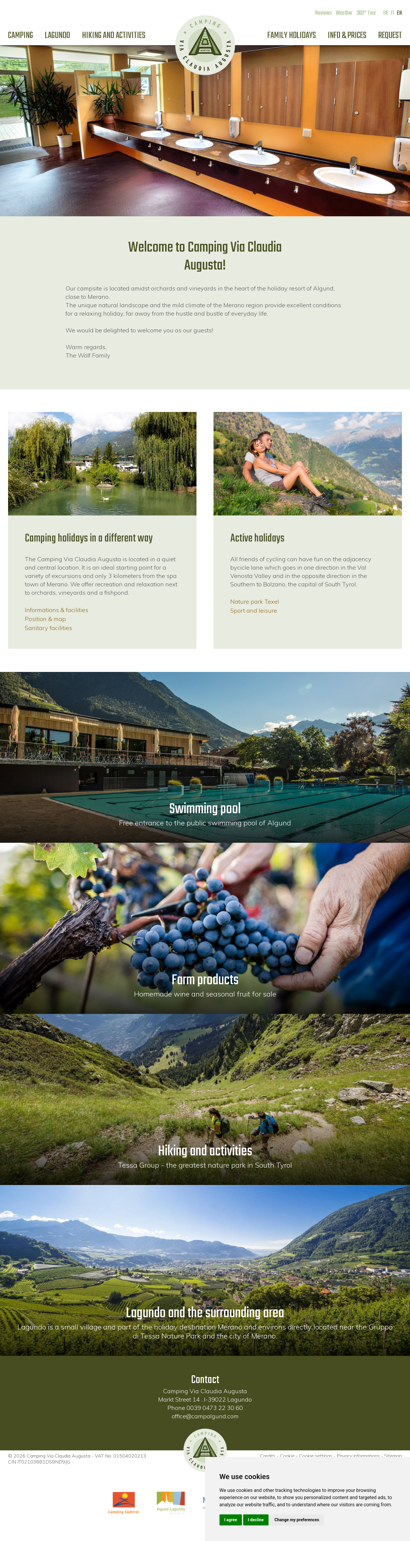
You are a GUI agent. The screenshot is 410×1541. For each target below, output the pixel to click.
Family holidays (291, 35)
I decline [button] (256, 1519)
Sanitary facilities (48, 628)
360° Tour (366, 13)
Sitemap (393, 1456)
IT (392, 13)
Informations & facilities (56, 610)
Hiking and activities (113, 35)
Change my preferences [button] (297, 1519)
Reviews (323, 13)
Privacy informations (358, 1456)
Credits (267, 1456)
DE (385, 13)
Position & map (45, 619)
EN (399, 13)
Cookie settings (315, 1456)
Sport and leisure (253, 610)
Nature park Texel (254, 601)
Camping (20, 35)
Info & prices (347, 35)
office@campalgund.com (205, 1416)
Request (390, 35)
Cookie (287, 1456)
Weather (344, 13)
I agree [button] (230, 1519)
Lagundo (57, 35)
